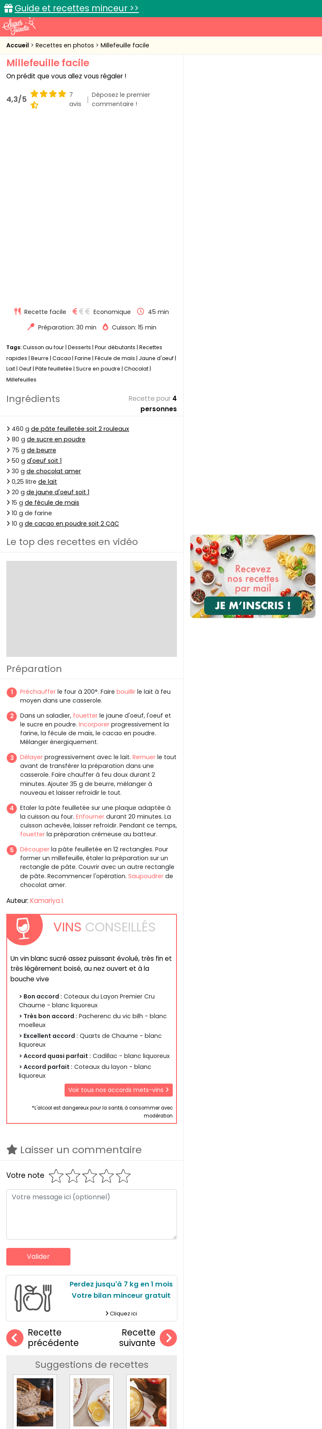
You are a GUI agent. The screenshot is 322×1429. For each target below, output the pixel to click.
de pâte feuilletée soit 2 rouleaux (80, 254)
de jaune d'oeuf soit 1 (57, 317)
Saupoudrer (146, 701)
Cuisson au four (43, 172)
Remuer (144, 582)
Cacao (61, 183)
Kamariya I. (47, 725)
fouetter (85, 541)
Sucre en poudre (98, 193)
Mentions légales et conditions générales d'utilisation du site (216, 1387)
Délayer (31, 582)
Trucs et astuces (279, 1329)
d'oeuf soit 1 (44, 286)
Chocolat (136, 193)
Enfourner (90, 642)
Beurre (40, 183)
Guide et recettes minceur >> (77, 8)
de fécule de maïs (52, 328)
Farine (83, 183)
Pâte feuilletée (53, 193)
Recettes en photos (66, 45)
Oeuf (25, 193)
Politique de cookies (131, 1396)
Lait (10, 193)
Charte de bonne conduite (53, 1396)
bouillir (126, 517)
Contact (109, 1387)
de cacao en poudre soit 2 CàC (72, 349)
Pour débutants (115, 172)
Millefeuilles (21, 204)
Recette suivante (148, 1163)
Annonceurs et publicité (52, 1387)
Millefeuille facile (125, 45)
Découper (34, 674)
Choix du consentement (167, 1404)
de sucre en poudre (56, 265)
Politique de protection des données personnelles (240, 1396)
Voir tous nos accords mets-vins (118, 915)
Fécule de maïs (115, 183)
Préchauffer (38, 517)
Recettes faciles (47, 1329)
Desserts (79, 172)
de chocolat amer (53, 296)
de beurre (41, 275)
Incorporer (94, 549)
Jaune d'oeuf (156, 183)
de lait (47, 307)
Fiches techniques (204, 1329)
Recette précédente (42, 1163)
